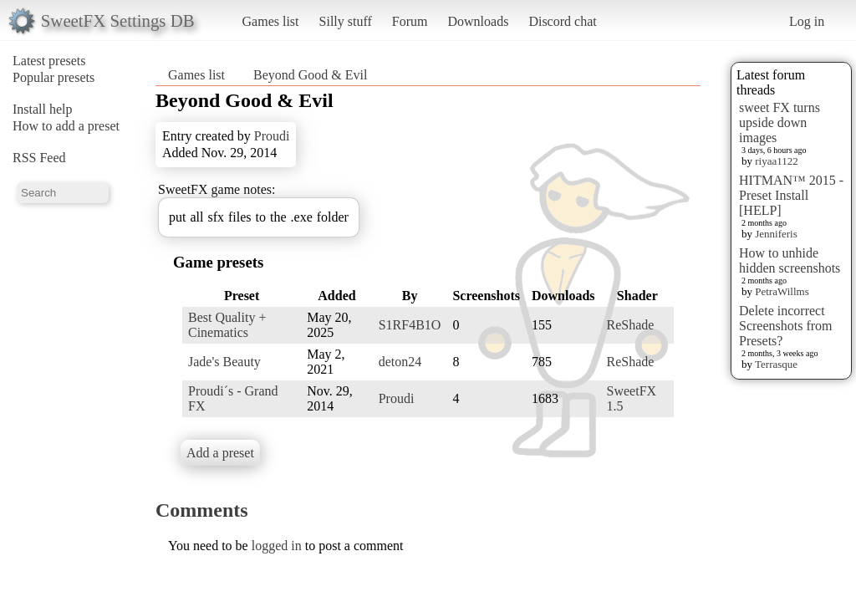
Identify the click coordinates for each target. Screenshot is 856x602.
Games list (270, 21)
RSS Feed (39, 157)
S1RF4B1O (410, 325)
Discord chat (562, 21)
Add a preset (220, 453)
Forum (410, 21)
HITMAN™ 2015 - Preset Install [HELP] (791, 195)
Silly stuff (345, 21)
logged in (277, 545)
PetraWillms (781, 291)
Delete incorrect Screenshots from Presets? (786, 326)
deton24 (400, 362)
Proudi (272, 136)
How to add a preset (66, 126)
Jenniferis (776, 233)
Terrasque (776, 364)
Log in (806, 21)
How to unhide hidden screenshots (789, 260)
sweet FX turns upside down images (779, 122)
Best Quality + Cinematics (227, 324)
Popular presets (53, 77)
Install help (43, 109)
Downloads (477, 21)
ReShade (631, 325)
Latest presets (49, 61)
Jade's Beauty (224, 362)
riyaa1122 (776, 161)
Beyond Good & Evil (310, 75)
